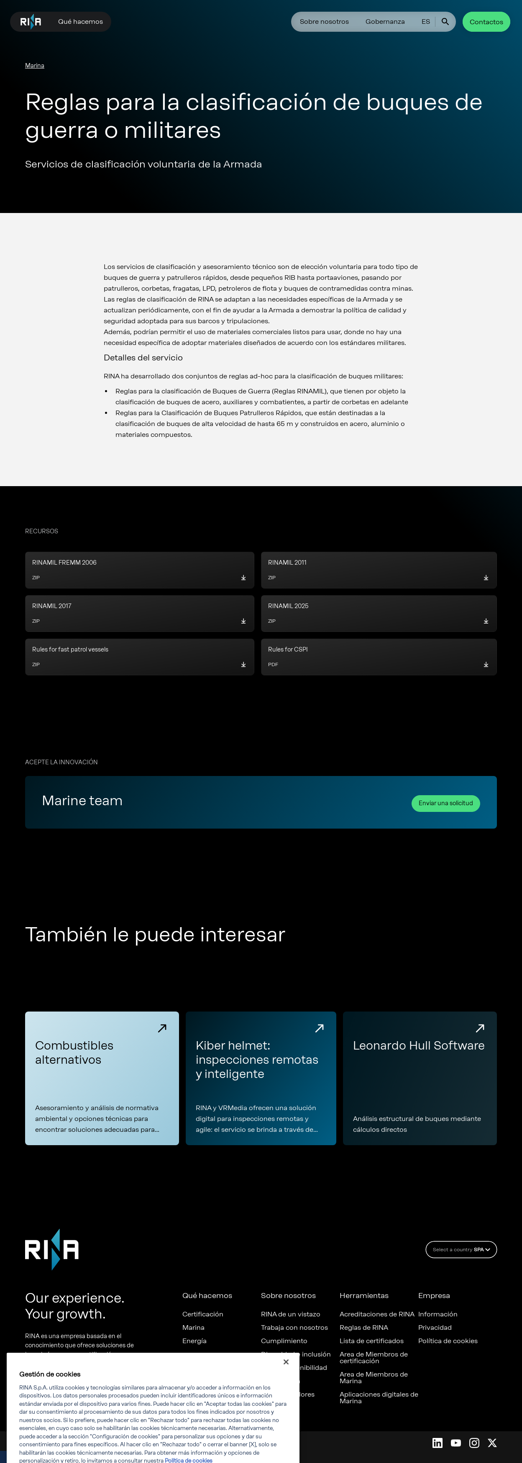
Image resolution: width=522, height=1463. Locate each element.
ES (426, 21)
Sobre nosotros (324, 21)
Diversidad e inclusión (296, 1354)
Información (438, 1314)
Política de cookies (448, 1341)
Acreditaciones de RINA (377, 1314)
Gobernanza (385, 21)
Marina (34, 65)
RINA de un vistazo (290, 1314)
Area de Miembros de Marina (374, 1377)
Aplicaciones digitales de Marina (379, 1398)
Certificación (202, 1314)
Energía (194, 1341)
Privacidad (435, 1327)
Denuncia (276, 1408)
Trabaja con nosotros (294, 1327)
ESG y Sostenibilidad (294, 1367)
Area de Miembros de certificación (374, 1357)
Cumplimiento (284, 1341)
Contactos (486, 22)
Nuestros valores (288, 1394)
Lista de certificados (372, 1341)
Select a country (463, 1250)
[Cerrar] (286, 1378)
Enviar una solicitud (446, 803)
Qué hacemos (80, 21)
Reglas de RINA (364, 1327)
